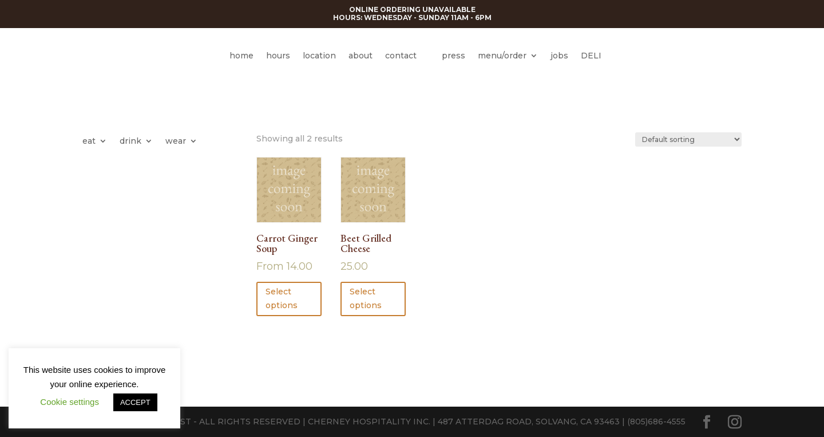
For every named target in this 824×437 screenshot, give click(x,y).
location (319, 55)
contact (401, 55)
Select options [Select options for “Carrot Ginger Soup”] (282, 298)
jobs (559, 55)
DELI (591, 55)
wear (175, 141)
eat (89, 141)
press (453, 55)
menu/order (502, 55)
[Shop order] (688, 139)
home (241, 55)
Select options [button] (366, 298)
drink (130, 141)
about (360, 55)
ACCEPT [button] (135, 402)
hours (278, 55)
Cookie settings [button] (69, 402)
